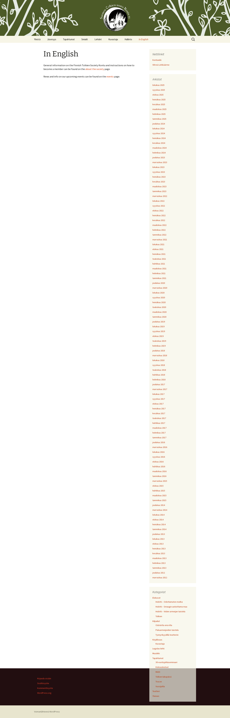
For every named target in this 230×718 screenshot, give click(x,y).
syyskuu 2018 (158, 365)
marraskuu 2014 (159, 510)
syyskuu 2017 (158, 398)
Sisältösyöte (43, 683)
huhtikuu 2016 (158, 466)
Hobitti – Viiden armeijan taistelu (170, 611)
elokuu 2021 (158, 249)
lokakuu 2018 (158, 360)
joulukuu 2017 (158, 384)
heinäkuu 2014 (159, 524)
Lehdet (98, 39)
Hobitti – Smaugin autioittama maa (171, 606)
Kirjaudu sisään (44, 678)
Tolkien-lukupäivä (163, 676)
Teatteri (156, 691)
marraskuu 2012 (159, 577)
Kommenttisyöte (45, 688)
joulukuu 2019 (158, 321)
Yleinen (155, 696)
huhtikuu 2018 (158, 374)
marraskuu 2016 (159, 447)
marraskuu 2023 (159, 162)
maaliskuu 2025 (159, 109)
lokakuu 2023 (158, 167)
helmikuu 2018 (159, 379)
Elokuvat (156, 597)
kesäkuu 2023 (158, 181)
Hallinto (128, 39)
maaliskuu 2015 (159, 495)
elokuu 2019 (158, 336)
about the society (94, 69)
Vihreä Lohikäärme (160, 64)
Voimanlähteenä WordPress (47, 711)
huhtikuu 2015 (158, 490)
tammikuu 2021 (159, 278)
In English (143, 39)
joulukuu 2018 (158, 350)
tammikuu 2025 (159, 118)
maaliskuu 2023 (159, 186)
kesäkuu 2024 (158, 143)
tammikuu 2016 (159, 476)
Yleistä (37, 39)
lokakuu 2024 (158, 128)
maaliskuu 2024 (159, 147)
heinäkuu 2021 (159, 254)
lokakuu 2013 (158, 538)
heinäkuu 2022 (159, 215)
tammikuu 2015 (159, 500)
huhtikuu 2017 (158, 423)
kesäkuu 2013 (158, 553)
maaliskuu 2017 (159, 427)
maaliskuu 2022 (159, 225)
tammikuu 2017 (159, 437)
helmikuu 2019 (159, 345)
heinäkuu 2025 (159, 99)
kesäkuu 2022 (158, 220)
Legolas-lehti (158, 648)
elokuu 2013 (158, 543)
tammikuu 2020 (159, 316)
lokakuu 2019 (158, 326)
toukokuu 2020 (159, 307)
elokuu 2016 (158, 461)
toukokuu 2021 (159, 258)
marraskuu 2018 (159, 355)
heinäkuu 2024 (159, 138)
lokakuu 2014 (158, 514)
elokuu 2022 (158, 210)
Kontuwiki (156, 60)
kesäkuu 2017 (158, 413)
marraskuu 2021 (159, 239)
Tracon (159, 681)
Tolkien (159, 616)
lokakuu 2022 (158, 201)
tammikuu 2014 (159, 529)
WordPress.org (44, 693)
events (110, 76)
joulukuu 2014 (158, 505)
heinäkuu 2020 (159, 302)
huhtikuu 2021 (158, 263)
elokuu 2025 (158, 94)
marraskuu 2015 (159, 481)
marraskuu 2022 (159, 196)
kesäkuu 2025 (158, 104)
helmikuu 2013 (159, 563)
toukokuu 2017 (159, 418)
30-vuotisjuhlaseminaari (166, 662)
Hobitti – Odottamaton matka (169, 601)
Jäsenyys (51, 39)
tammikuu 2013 (159, 567)
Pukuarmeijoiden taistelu (167, 630)
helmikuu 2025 (159, 114)
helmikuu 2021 (159, 273)
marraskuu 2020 (159, 287)
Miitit (158, 671)
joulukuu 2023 (158, 157)
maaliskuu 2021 (159, 268)
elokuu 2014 (158, 519)
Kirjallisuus (157, 639)
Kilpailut (156, 621)
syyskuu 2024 (158, 133)
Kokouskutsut (162, 667)
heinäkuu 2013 (159, 548)
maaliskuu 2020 (159, 312)
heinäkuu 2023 (159, 176)
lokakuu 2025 (158, 85)
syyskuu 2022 (158, 205)
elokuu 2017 (158, 403)
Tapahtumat (69, 39)
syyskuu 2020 (158, 297)
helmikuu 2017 (159, 432)
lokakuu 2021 (158, 244)
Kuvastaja (113, 39)
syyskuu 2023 (158, 172)
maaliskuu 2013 (159, 558)
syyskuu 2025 (158, 89)
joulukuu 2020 (158, 283)
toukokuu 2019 (159, 341)
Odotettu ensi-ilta (164, 625)
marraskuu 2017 (159, 389)
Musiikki (156, 653)
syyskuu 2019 (158, 331)
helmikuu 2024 (159, 152)
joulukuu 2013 (158, 534)
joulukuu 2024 (158, 123)
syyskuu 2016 (158, 456)
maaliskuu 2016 (159, 471)
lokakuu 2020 (158, 292)
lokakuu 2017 (158, 394)
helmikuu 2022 (159, 229)
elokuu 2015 (158, 485)
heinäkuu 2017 (159, 408)
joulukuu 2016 (158, 442)
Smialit (84, 39)
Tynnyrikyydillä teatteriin (167, 634)
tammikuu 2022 (159, 234)
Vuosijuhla (160, 686)
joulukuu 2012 (158, 572)
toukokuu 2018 (159, 370)
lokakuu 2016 (158, 452)
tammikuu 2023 (159, 191)
